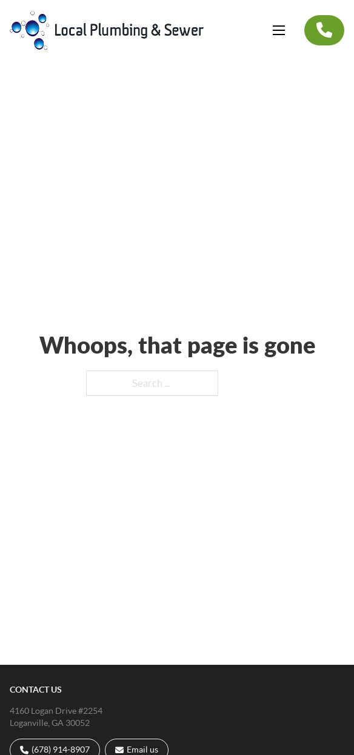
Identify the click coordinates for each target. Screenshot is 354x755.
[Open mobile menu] (279, 30)
